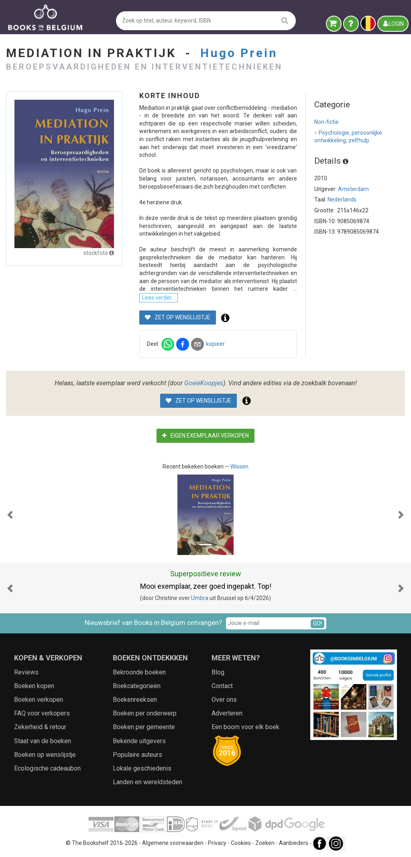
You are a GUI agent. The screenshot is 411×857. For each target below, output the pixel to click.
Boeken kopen (34, 686)
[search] (285, 20)
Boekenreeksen (135, 699)
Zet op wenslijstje (177, 317)
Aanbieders (293, 843)
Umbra (199, 598)
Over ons (224, 699)
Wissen (239, 466)
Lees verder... (158, 297)
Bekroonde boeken (139, 672)
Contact (222, 686)
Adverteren (227, 713)
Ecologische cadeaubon (47, 768)
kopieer (215, 344)
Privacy (217, 843)
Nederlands (342, 199)
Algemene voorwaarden (172, 843)
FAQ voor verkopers (42, 713)
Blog (218, 672)
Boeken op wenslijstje (45, 754)
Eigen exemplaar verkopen (205, 435)
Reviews (26, 672)
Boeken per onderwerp (145, 713)
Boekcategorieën (137, 686)
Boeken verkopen (38, 699)
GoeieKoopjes (203, 383)
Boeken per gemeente (144, 727)
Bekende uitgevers (139, 741)
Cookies (241, 843)
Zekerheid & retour (40, 727)
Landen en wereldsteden (147, 782)
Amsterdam (353, 189)
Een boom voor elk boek (245, 727)
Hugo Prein (239, 53)
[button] (10, 515)
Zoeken (265, 843)
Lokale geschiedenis (142, 768)
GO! (317, 623)
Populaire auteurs (137, 754)
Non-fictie (326, 122)
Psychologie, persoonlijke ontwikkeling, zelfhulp (348, 136)
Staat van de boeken (42, 741)
